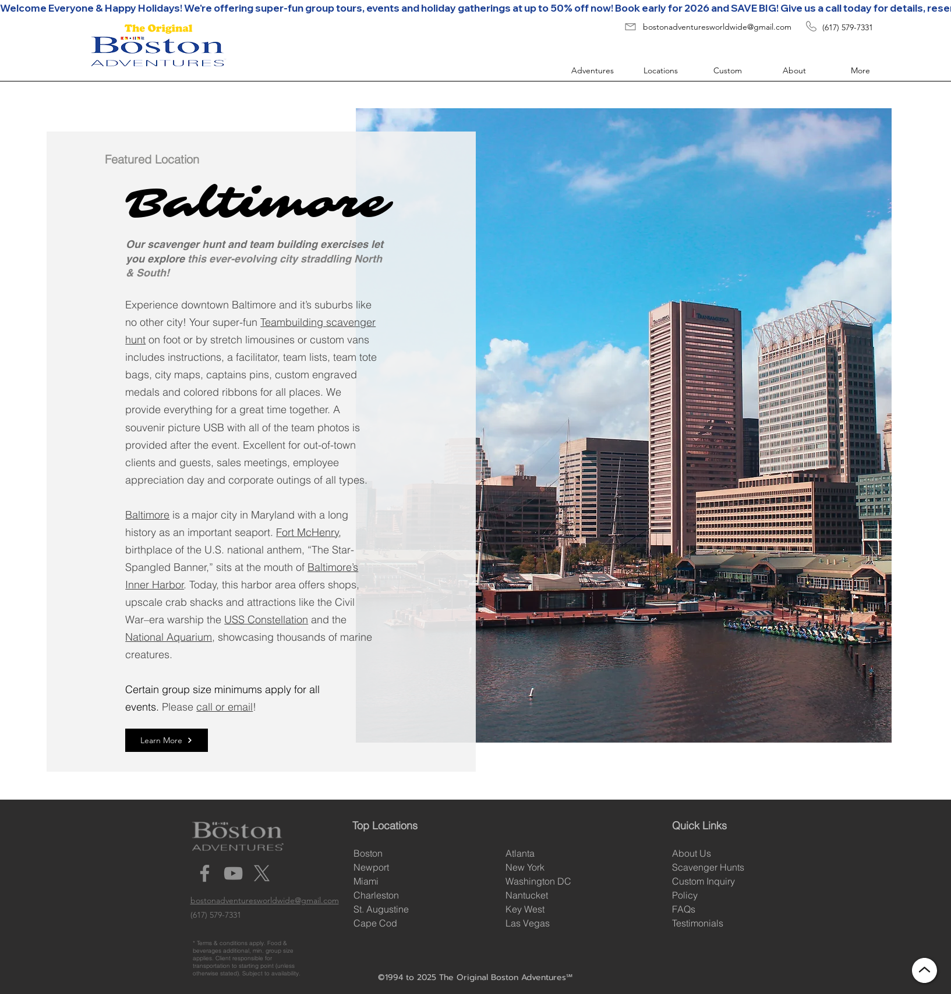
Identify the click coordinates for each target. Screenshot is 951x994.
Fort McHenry (307, 532)
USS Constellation (266, 619)
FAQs (683, 909)
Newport (371, 867)
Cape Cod (375, 923)
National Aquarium (168, 637)
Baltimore (147, 514)
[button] (588, 70)
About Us (691, 853)
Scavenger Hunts (708, 867)
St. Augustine (381, 909)
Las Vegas (527, 923)
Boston (368, 853)
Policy (685, 895)
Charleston (376, 895)
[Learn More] (166, 740)
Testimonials (697, 923)
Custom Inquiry (703, 881)
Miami (366, 881)
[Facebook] (204, 873)
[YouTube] (233, 873)
